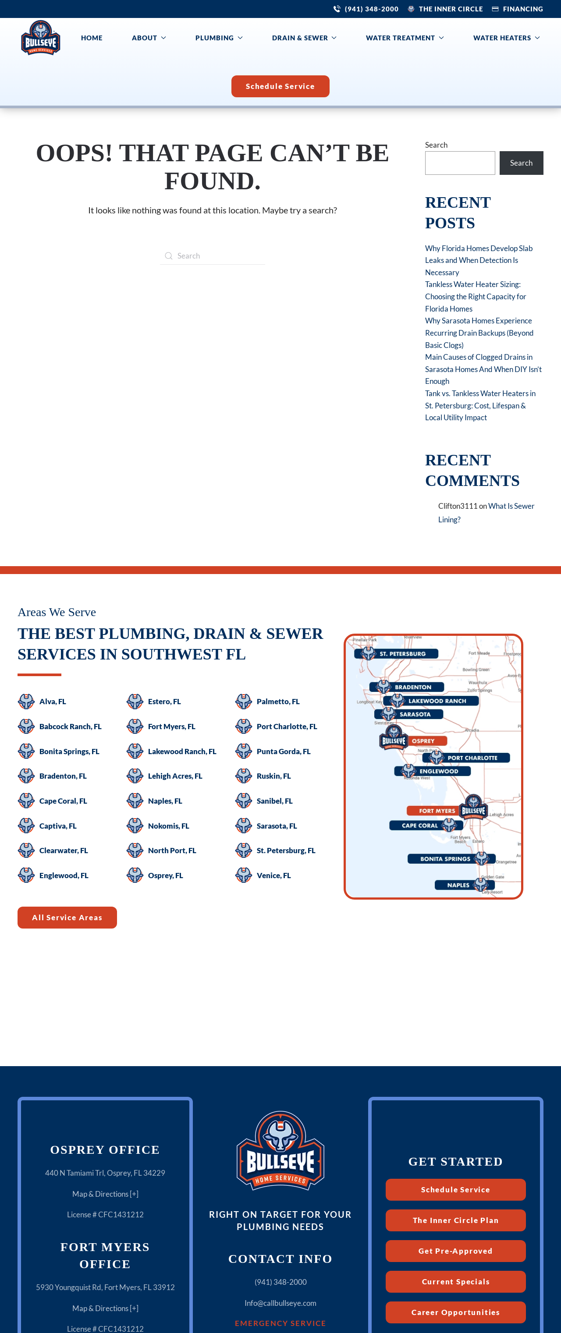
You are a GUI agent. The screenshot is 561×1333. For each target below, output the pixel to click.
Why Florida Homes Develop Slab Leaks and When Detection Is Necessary (479, 260)
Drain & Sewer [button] (304, 38)
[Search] (212, 256)
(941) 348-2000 (372, 9)
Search (436, 144)
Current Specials (456, 1281)
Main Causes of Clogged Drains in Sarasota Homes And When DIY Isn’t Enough (483, 369)
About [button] (149, 38)
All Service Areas (67, 917)
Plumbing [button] (219, 38)
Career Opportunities (456, 1312)
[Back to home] (41, 38)
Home (92, 38)
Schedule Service (280, 86)
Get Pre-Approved (456, 1250)
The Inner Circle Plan (456, 1220)
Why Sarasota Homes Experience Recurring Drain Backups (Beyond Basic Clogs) (479, 332)
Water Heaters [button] (506, 38)
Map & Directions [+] (105, 1193)
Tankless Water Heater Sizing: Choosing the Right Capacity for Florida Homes (475, 296)
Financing (523, 9)
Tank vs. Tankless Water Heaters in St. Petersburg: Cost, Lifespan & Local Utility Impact (480, 405)
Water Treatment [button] (405, 38)
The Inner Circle (451, 9)
